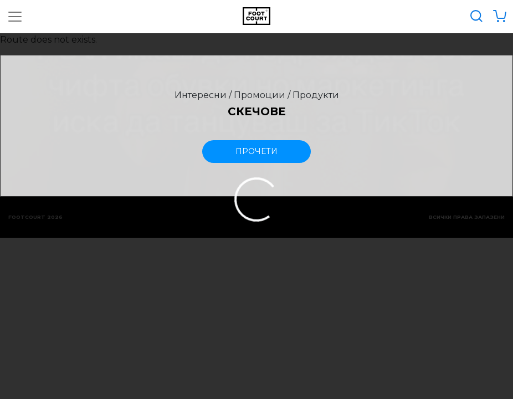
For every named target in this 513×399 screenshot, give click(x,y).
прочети (256, 151)
